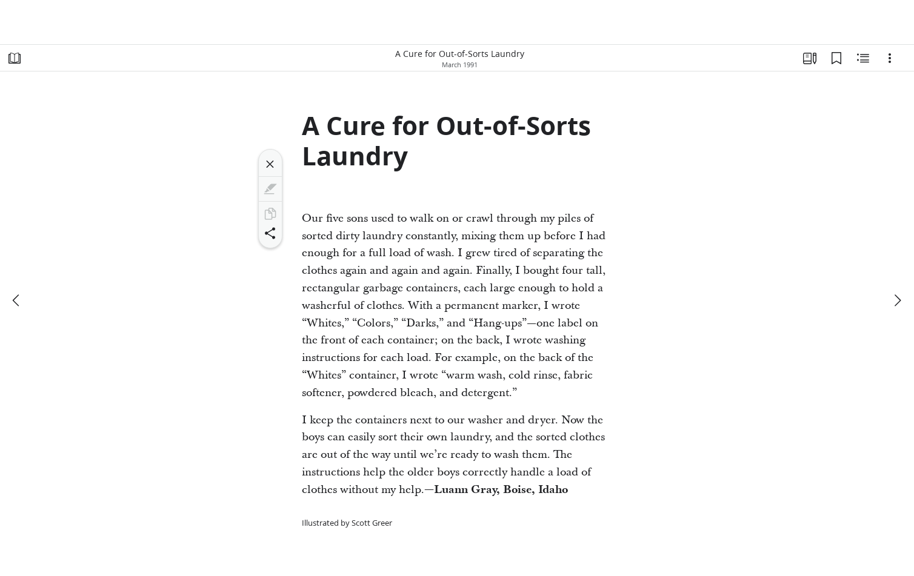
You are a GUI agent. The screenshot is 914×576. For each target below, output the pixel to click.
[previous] (17, 300)
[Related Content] (863, 58)
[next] (897, 300)
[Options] (890, 58)
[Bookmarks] (836, 58)
